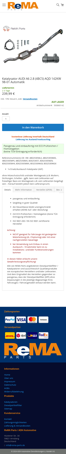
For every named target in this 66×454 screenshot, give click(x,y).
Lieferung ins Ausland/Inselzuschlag (33, 139)
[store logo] (23, 6)
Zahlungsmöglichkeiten (15, 422)
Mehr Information (23, 189)
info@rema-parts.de (15, 445)
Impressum (9, 381)
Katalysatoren (10, 401)
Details (7, 189)
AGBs (7, 388)
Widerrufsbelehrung (14, 391)
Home (7, 374)
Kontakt (8, 419)
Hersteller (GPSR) (44, 189)
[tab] (7, 189)
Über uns (8, 378)
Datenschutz (10, 384)
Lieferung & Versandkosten (17, 425)
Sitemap (8, 408)
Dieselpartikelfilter (13, 405)
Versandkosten (30, 99)
